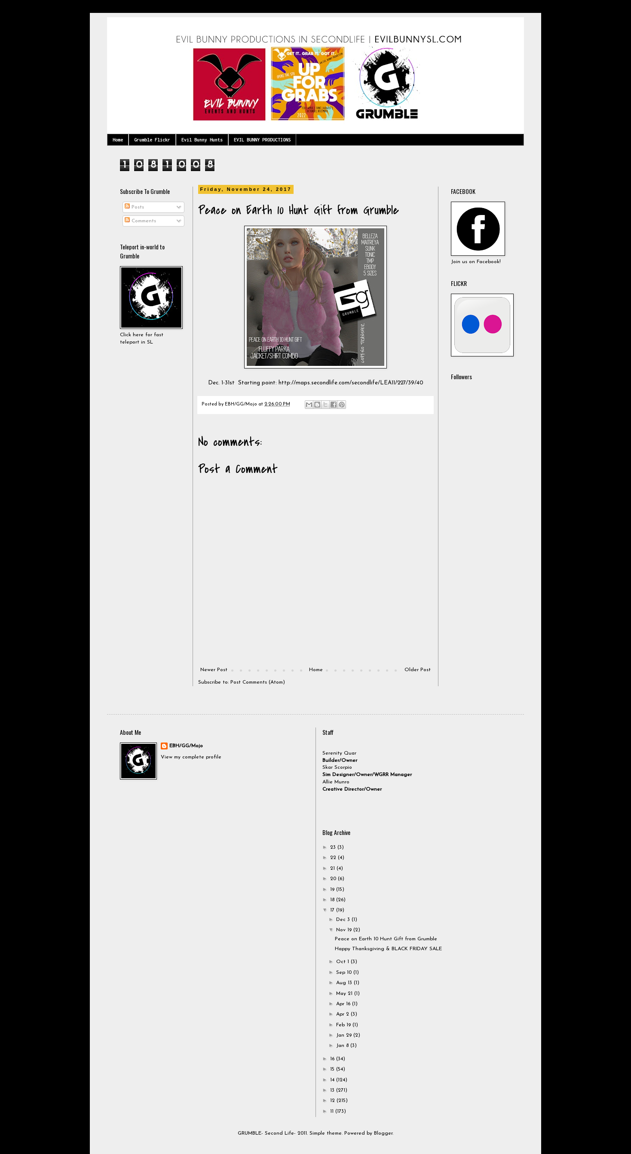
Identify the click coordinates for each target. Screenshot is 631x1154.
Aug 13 (345, 982)
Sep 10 (344, 972)
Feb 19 (344, 1025)
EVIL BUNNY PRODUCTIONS (262, 139)
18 (333, 899)
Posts (134, 207)
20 (334, 878)
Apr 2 (343, 1014)
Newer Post (213, 669)
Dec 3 (344, 919)
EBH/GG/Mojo (186, 746)
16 (333, 1059)
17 (333, 910)
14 (333, 1080)
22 (334, 857)
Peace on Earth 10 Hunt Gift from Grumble (386, 939)
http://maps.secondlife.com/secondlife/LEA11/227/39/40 (351, 383)
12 (333, 1100)
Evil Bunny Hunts (202, 139)
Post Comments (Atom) (257, 682)
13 (333, 1090)
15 (333, 1069)
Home (118, 139)
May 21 (345, 993)
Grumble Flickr (152, 139)
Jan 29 (344, 1035)
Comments (140, 221)
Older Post (417, 669)
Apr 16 (344, 1004)
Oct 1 (343, 961)
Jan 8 (343, 1045)
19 (333, 889)
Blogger (383, 1133)
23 (333, 847)
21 (333, 868)
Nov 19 (344, 930)
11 (332, 1111)
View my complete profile (191, 757)
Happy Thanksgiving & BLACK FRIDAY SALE (388, 948)
